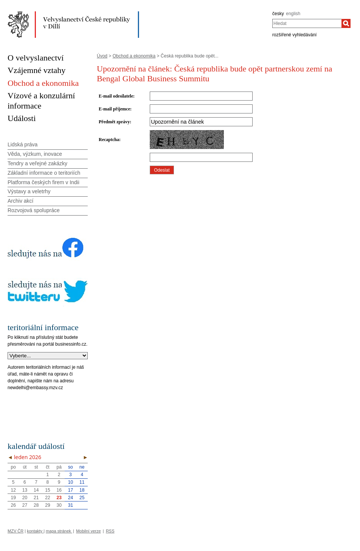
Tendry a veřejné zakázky (37, 163)
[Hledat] (346, 23)
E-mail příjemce (114, 109)
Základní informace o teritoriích (44, 173)
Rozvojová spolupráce (34, 210)
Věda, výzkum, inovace (35, 154)
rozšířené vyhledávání (294, 35)
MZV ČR (15, 531)
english (293, 13)
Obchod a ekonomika (134, 56)
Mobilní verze (88, 531)
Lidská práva (22, 144)
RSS (110, 531)
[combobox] (306, 23)
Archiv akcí (20, 201)
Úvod (102, 56)
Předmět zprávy (114, 121)
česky (278, 13)
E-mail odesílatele (116, 96)
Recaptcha (109, 139)
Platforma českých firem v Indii (43, 182)
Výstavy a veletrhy (29, 191)
